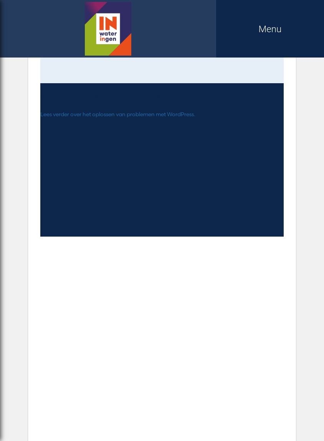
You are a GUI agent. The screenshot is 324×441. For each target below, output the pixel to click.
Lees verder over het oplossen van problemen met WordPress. (117, 114)
